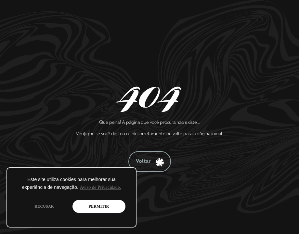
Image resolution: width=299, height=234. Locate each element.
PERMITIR (99, 206)
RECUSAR (44, 206)
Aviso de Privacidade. (100, 187)
